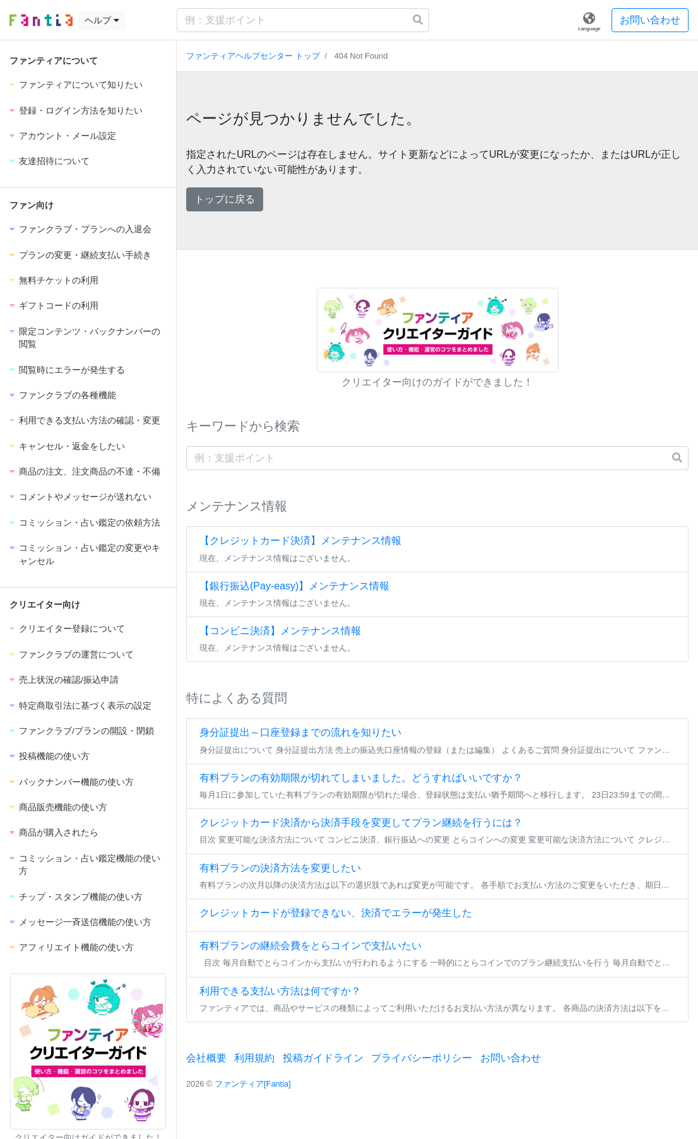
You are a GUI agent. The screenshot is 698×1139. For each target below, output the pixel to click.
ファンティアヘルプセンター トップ (253, 56)
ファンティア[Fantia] (253, 1084)
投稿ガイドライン (323, 1058)
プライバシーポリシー (421, 1058)
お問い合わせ (650, 20)
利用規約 (254, 1058)
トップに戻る (224, 199)
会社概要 (206, 1058)
